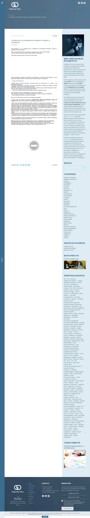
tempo (73, 417)
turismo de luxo (73, 426)
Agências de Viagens (70, 177)
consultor (73, 299)
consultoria (80, 299)
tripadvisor (81, 424)
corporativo (67, 306)
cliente (81, 293)
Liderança (67, 205)
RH (64, 408)
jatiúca (70, 359)
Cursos (31, 494)
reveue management (70, 406)
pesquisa (21, 48)
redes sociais (67, 399)
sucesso (77, 413)
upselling (80, 426)
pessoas (72, 390)
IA (68, 355)
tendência (79, 417)
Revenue (66, 403)
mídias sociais (77, 373)
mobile (72, 375)
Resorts (66, 225)
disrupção (81, 313)
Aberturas (73, 279)
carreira (71, 290)
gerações (73, 337)
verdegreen (67, 432)
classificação (74, 293)
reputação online (77, 399)
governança (67, 341)
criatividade (75, 306)
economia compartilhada (71, 321)
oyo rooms (78, 386)
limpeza (81, 359)
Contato (31, 503)
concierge (77, 297)
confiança (67, 299)
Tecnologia (67, 232)
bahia (74, 288)
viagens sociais (68, 435)
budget (66, 290)
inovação (75, 355)
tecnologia (81, 415)
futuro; (66, 335)
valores (70, 428)
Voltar (55, 36)
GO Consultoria (70, 116)
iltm (71, 355)
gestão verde (79, 339)
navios (66, 382)
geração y (80, 335)
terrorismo (67, 423)
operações (74, 384)
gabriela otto (72, 335)
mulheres (73, 379)
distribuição (75, 315)
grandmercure (76, 341)
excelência (72, 328)
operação (67, 384)
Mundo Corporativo (70, 216)
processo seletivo (73, 392)
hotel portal (67, 346)
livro (65, 361)
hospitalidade (68, 342)
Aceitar (45, 516)
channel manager (69, 292)
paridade (79, 388)
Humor (66, 199)
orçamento (81, 384)
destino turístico (68, 313)
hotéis (74, 342)
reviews (79, 406)
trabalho (78, 423)
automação (76, 286)
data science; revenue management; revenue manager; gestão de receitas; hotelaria (74, 310)
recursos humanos (69, 397)
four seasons (77, 333)
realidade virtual (75, 393)
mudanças (67, 379)
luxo (75, 361)
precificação (79, 390)
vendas (75, 428)
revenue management (76, 403)
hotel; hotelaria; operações (71, 348)
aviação (66, 288)
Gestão (66, 192)
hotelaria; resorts (68, 353)
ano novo (66, 284)
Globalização (68, 194)
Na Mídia (31, 499)
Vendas (66, 237)
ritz (81, 408)
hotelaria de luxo (74, 350)
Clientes (31, 490)
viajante (75, 435)
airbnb (80, 281)
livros (68, 361)
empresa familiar (68, 324)
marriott (66, 373)
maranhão (67, 370)
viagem (73, 432)
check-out (67, 293)
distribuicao (67, 315)
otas (65, 386)
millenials (66, 375)
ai (77, 281)
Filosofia (66, 188)
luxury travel (76, 362)
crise (80, 306)
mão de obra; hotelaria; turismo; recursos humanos (72, 367)
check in (77, 292)
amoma (79, 282)
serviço (78, 410)
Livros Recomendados (70, 206)
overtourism (71, 386)
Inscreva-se (67, 508)
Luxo (65, 208)
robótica (66, 410)
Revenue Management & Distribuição (74, 447)
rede (76, 397)
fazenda (80, 330)
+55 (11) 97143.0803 (47, 487)
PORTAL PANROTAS (71, 259)
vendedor (75, 430)
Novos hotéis (68, 219)
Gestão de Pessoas (69, 339)
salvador (72, 410)
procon (81, 392)
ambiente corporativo (70, 282)
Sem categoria (68, 230)
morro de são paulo (69, 377)
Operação (67, 221)
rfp (82, 406)
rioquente (77, 408)
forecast (75, 332)
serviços (66, 412)
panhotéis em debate (70, 388)
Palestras (31, 496)
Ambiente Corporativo (70, 179)
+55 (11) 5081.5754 (47, 488)
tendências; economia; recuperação (74, 421)
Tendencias (74, 419)
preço (65, 392)
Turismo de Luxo (68, 246)
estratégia (73, 326)
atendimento (74, 284)
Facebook (74, 330)
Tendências (67, 234)
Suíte (81, 413)
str (68, 413)
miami (71, 373)
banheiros (80, 288)
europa (79, 326)
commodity (72, 295)
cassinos (76, 290)
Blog (30, 501)
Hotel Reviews (68, 196)
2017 (65, 279)
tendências (67, 419)
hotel (77, 344)
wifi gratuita (67, 437)
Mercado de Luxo (69, 250)
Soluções (31, 488)
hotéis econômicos (69, 344)
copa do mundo (68, 301)
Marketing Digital (69, 214)
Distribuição (67, 183)
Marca (66, 210)
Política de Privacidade (48, 492)
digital (75, 313)
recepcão (71, 395)
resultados (76, 401)
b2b (71, 288)
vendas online (68, 430)
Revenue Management (70, 228)
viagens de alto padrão (70, 433)
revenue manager (69, 404)
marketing (73, 370)
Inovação (67, 201)
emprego (81, 322)
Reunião (82, 401)
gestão (79, 337)
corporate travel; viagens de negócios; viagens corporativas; (73, 303)
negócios (71, 382)
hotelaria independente (70, 352)
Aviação (66, 181)
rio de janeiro (69, 408)
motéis (78, 377)
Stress (71, 413)
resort (65, 401)
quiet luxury (67, 393)
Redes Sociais (68, 223)
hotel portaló (75, 346)
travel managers (68, 424)
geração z (67, 337)
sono (65, 413)
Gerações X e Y (68, 190)
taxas (75, 415)
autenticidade (68, 286)
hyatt (65, 355)
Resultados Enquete (70, 227)
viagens (79, 432)
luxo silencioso (68, 362)
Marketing (67, 212)
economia (67, 319)
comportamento (68, 297)
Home (30, 483)
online (76, 382)
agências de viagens (70, 281)
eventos (66, 328)
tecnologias (67, 417)
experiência (67, 330)
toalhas (73, 423)
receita (66, 395)
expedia (78, 328)
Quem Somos (32, 486)
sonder (79, 412)
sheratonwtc (73, 412)
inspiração (67, 357)
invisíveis (80, 357)
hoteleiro (76, 353)
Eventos (66, 186)
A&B (68, 279)
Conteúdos (32, 492)
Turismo (66, 236)
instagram (73, 357)
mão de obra (67, 364)
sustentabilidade (68, 415)
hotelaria (66, 350)
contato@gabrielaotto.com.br (50, 490)
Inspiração (67, 203)
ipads (65, 359)
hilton (82, 341)
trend (75, 424)
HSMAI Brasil (67, 139)
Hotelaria (14, 45)
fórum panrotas (68, 333)
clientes (66, 295)
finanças (70, 332)
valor (65, 428)
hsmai (81, 353)
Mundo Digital (68, 217)
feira (65, 332)
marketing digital (68, 372)
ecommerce (75, 317)
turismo (66, 426)
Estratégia (67, 185)
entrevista (66, 326)
